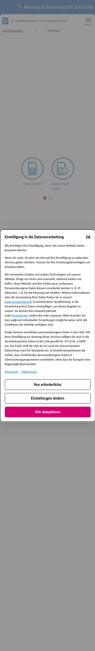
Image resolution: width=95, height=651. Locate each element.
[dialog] (47, 325)
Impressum (11, 371)
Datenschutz (28, 371)
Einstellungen (20, 315)
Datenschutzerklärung (18, 301)
